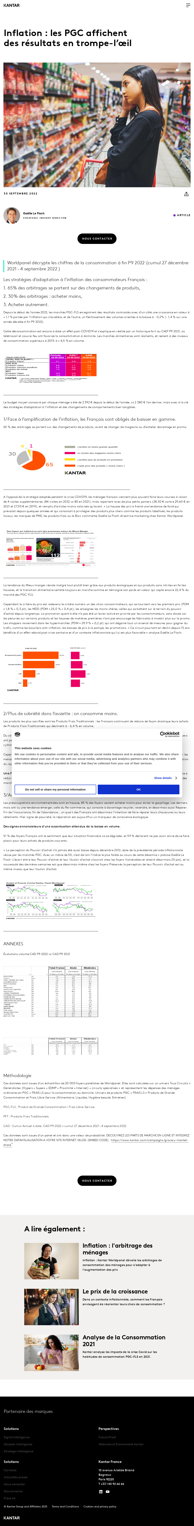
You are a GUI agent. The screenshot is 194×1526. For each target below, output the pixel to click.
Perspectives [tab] (109, 1429)
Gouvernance (13, 1491)
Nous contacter (14, 1484)
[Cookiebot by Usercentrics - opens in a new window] (162, 734)
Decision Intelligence (18, 1444)
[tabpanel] (49, 1444)
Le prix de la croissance (115, 1308)
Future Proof (107, 1437)
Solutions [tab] (11, 1429)
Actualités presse (16, 1477)
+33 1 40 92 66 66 (112, 1484)
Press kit (9, 1498)
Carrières (10, 1470)
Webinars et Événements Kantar (121, 1444)
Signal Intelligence (17, 1437)
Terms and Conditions (65, 1506)
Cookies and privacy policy (100, 1506)
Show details (163, 777)
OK (138, 789)
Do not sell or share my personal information (55, 789)
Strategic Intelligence (19, 1451)
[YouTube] (101, 1492)
